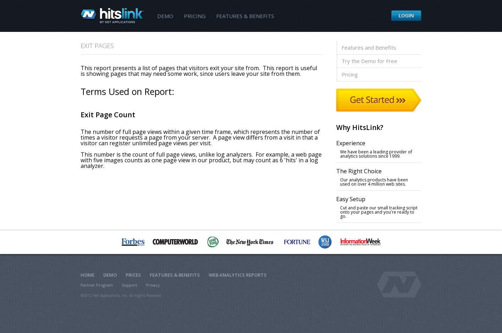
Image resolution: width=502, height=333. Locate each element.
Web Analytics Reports (238, 275)
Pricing (195, 15)
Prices (133, 275)
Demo (165, 15)
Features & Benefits (245, 15)
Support (129, 285)
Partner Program (97, 285)
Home (87, 275)
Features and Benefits (369, 47)
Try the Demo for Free (369, 60)
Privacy (153, 285)
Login (406, 15)
